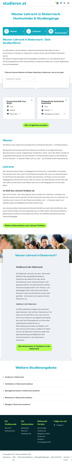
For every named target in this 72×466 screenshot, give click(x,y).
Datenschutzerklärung (25, 457)
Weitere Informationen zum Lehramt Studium (25, 225)
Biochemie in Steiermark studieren (18, 398)
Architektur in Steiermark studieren (19, 384)
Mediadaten (25, 428)
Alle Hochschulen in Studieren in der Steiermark (34, 347)
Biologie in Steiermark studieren (17, 404)
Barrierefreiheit (56, 457)
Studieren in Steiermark (14, 377)
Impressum (7, 457)
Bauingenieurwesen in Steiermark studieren (22, 391)
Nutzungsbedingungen (41, 457)
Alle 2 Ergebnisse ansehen (36, 125)
